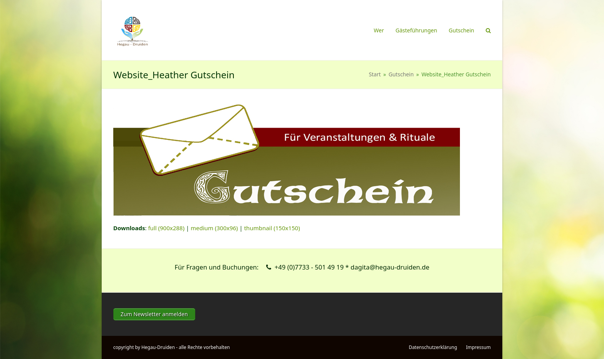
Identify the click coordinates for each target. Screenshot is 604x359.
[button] (488, 30)
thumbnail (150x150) (272, 228)
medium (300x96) (214, 228)
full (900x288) (166, 228)
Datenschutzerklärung (433, 347)
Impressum (478, 347)
